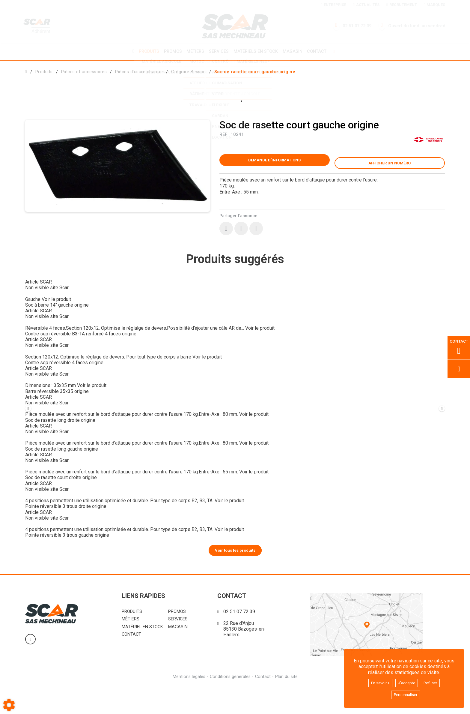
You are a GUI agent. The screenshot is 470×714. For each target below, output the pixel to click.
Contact (320, 51)
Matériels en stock (256, 51)
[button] (255, 71)
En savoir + (377, 681)
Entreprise (333, 4)
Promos (171, 51)
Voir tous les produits (235, 578)
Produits (146, 51)
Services (219, 51)
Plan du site (287, 704)
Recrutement (401, 4)
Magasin (295, 51)
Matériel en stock (142, 655)
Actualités (366, 4)
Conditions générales (230, 704)
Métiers (194, 51)
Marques (434, 4)
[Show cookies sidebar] (9, 705)
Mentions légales (188, 704)
